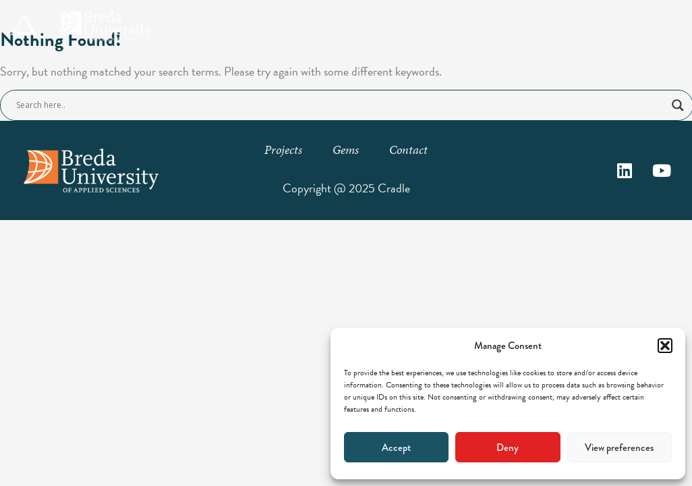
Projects (514, 22)
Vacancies (646, 22)
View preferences (619, 447)
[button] (665, 345)
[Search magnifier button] (677, 105)
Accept (396, 447)
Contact (652, 53)
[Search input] (340, 105)
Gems (579, 22)
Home (390, 22)
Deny (507, 447)
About (450, 22)
